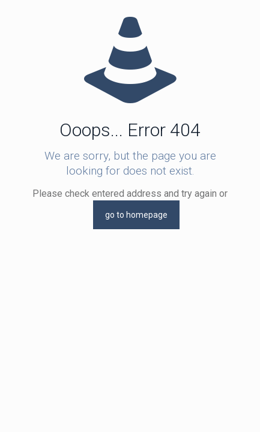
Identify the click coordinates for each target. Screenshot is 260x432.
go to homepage (136, 215)
